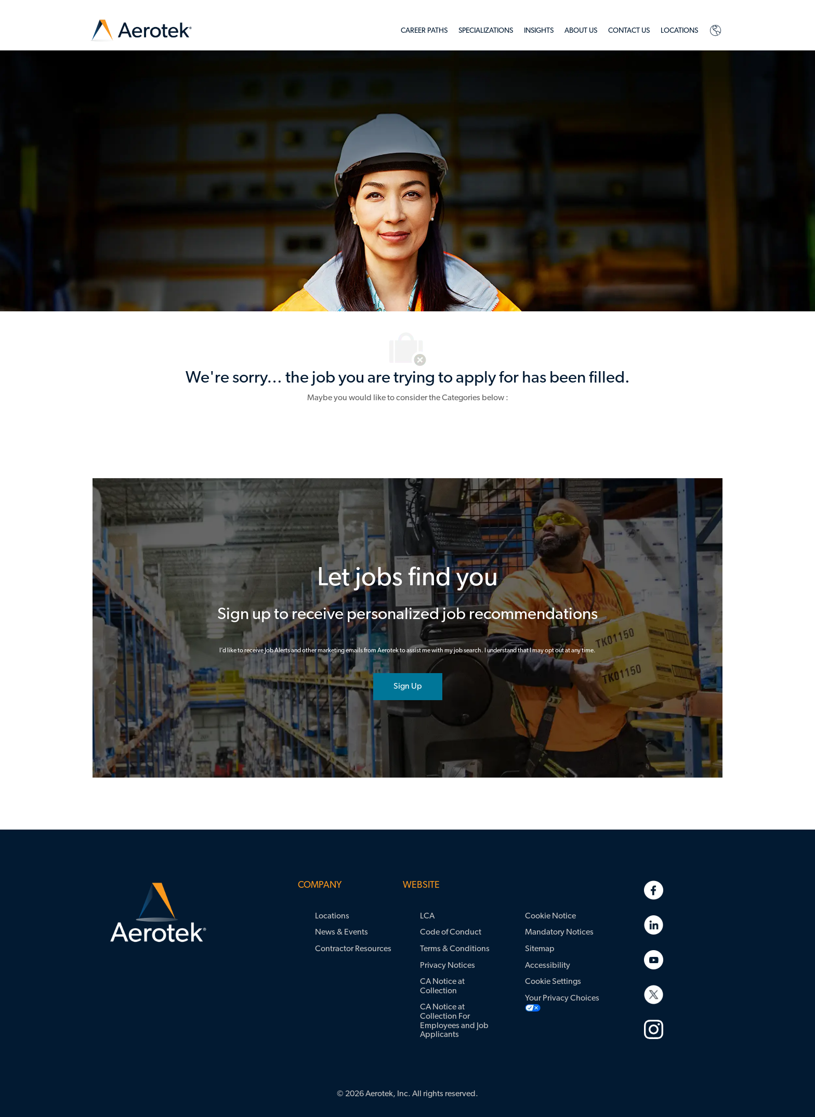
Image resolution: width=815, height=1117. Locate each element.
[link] (141, 31)
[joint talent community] (407, 686)
